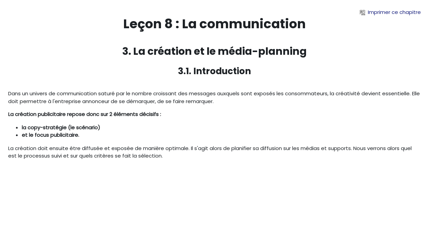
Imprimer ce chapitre (390, 12)
